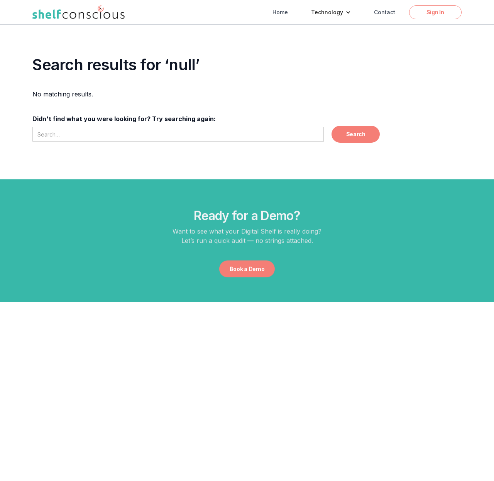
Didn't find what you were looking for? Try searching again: (124, 119)
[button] (331, 12)
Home (280, 12)
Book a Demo (247, 269)
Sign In (435, 12)
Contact (384, 12)
